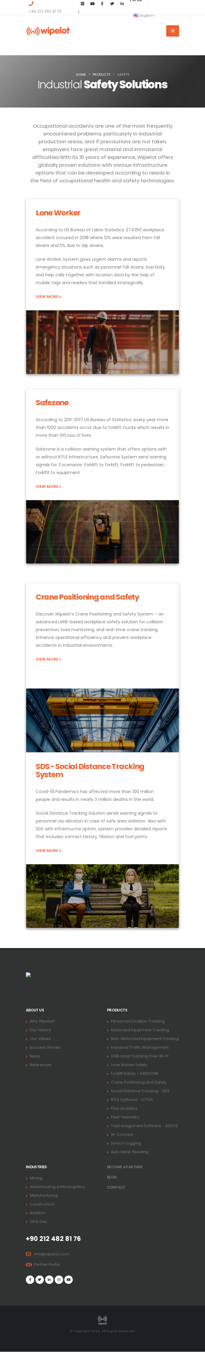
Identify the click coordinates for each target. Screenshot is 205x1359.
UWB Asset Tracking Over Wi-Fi (140, 1063)
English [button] (143, 15)
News (35, 1056)
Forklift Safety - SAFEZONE (134, 1080)
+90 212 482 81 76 (45, 11)
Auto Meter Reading (130, 1159)
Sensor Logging (126, 1150)
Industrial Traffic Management (140, 1054)
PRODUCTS (102, 74)
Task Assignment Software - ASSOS (145, 1133)
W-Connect (122, 1141)
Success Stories (45, 1047)
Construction (42, 1211)
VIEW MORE (48, 296)
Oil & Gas (38, 1228)
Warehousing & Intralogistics (57, 1193)
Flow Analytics (124, 1115)
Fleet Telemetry (126, 1124)
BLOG (112, 1184)
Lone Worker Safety (129, 1072)
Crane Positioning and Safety (139, 1089)
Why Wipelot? (43, 1021)
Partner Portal (47, 1271)
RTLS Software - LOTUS (132, 1106)
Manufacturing (44, 1202)
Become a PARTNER (125, 1174)
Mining (36, 1185)
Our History (40, 1029)
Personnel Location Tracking (138, 1021)
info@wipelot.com (51, 1261)
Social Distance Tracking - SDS (140, 1098)
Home (81, 74)
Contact (116, 1194)
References (41, 1064)
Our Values (40, 1038)
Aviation (37, 1220)
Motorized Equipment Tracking (140, 1029)
